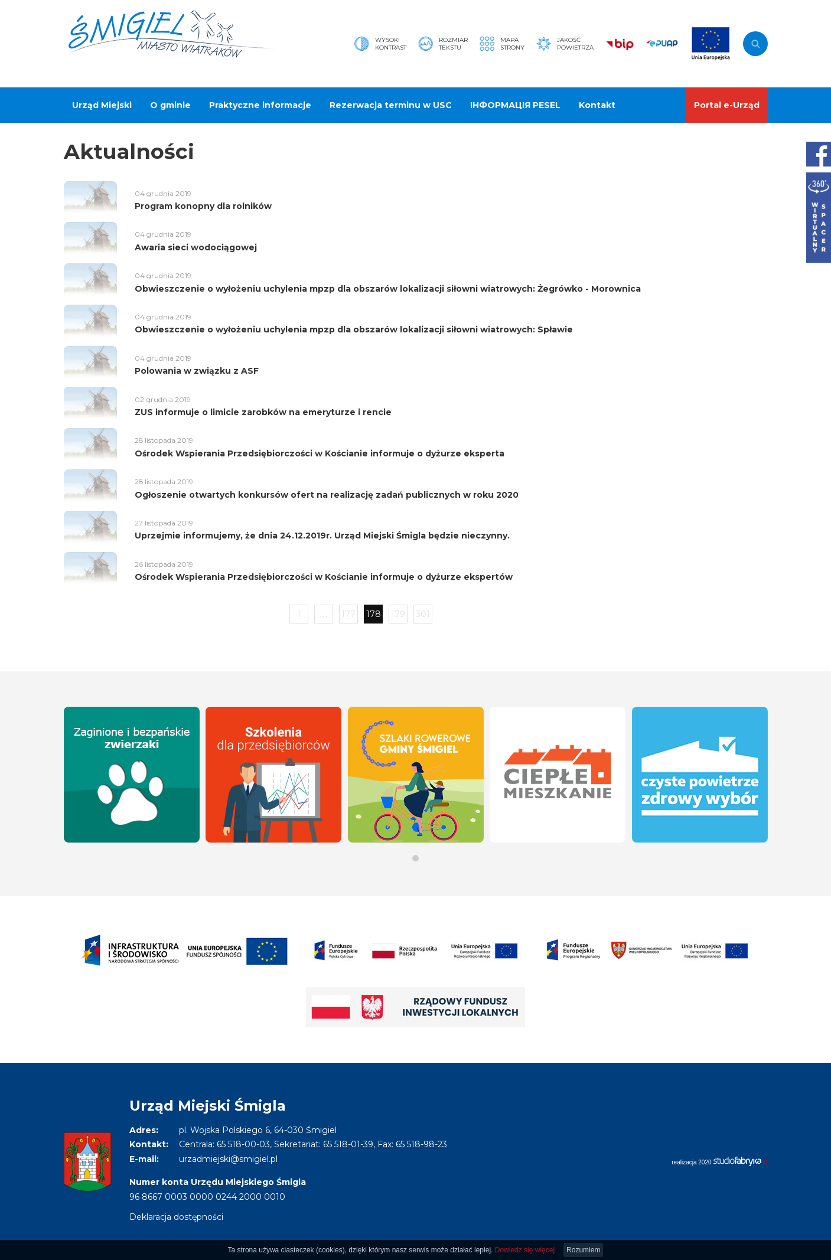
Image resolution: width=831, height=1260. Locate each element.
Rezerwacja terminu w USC (391, 105)
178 (373, 614)
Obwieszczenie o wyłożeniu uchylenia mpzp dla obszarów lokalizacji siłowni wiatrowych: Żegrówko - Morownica (388, 288)
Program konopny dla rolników (203, 206)
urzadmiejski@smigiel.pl (228, 1159)
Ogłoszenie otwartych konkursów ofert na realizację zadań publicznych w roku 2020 (327, 494)
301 (423, 614)
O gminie (170, 105)
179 (398, 614)
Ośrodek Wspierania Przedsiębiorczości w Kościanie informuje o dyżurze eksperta (319, 453)
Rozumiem (583, 1250)
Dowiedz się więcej (525, 1250)
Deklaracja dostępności (176, 1217)
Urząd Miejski (102, 105)
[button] (415, 858)
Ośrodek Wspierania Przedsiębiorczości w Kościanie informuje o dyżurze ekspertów (324, 577)
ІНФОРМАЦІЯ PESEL (515, 105)
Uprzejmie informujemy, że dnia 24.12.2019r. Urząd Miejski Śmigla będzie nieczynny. (322, 535)
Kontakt (597, 105)
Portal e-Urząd (727, 105)
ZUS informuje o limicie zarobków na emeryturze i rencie (263, 412)
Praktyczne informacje (260, 105)
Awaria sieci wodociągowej (196, 247)
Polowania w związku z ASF (197, 370)
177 (348, 614)
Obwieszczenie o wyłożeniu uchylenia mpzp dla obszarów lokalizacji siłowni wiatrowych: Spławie (354, 329)
